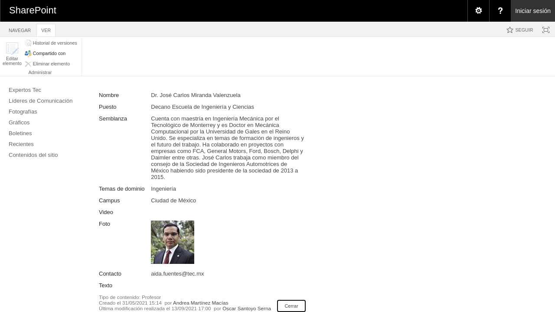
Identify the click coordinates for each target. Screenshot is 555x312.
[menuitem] (478, 11)
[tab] (20, 29)
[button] (12, 54)
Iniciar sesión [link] (533, 10)
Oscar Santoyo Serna (246, 308)
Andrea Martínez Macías (200, 303)
